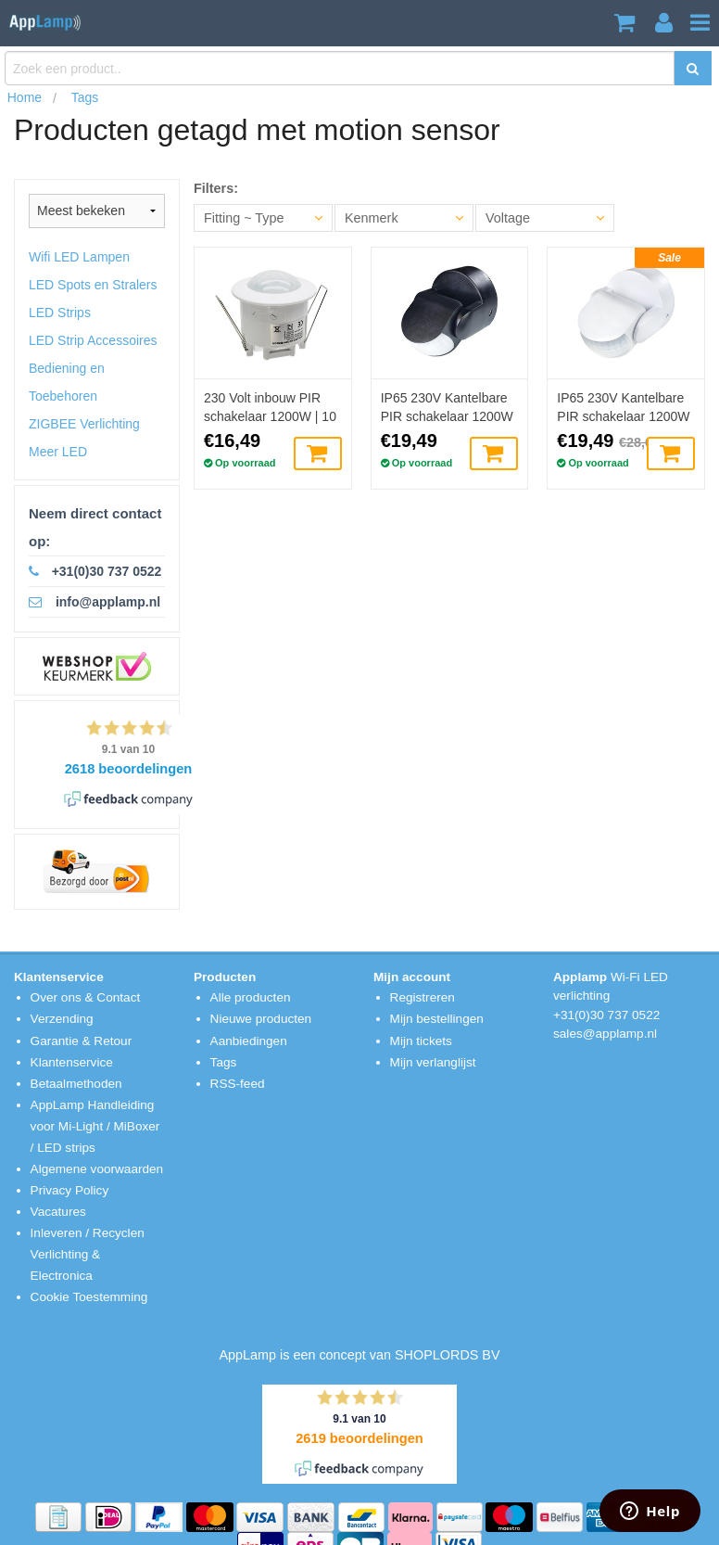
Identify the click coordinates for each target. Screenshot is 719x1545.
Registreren (422, 997)
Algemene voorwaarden (97, 1169)
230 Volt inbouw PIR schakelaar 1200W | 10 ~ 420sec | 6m (270, 408)
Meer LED (58, 451)
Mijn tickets (421, 1041)
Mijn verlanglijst (433, 1062)
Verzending (62, 1019)
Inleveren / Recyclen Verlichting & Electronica (88, 1254)
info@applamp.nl (108, 601)
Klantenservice (72, 1062)
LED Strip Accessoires (93, 340)
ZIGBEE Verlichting (84, 423)
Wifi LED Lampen (79, 256)
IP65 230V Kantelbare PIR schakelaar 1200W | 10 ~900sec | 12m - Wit (623, 408)
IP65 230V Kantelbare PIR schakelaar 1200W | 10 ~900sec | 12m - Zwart (447, 408)
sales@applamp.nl (605, 1034)
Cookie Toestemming (89, 1297)
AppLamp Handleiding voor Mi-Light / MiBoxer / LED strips (95, 1126)
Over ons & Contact (86, 997)
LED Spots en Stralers (93, 284)
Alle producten (250, 997)
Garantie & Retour (81, 1041)
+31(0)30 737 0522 (107, 571)
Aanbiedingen (248, 1041)
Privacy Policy (70, 1190)
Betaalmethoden (76, 1084)
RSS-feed (237, 1084)
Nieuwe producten (261, 1019)
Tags (223, 1062)
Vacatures (58, 1212)
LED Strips (60, 312)
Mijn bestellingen (437, 1019)
